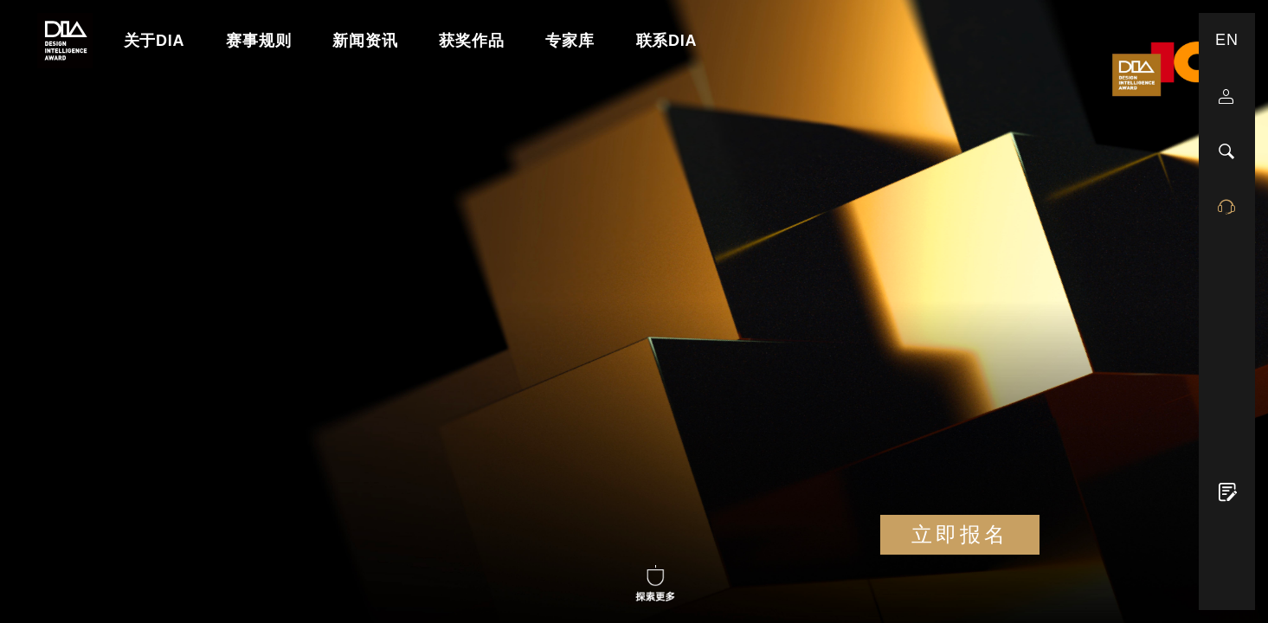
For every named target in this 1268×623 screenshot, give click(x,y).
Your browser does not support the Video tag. (634, 311)
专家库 (569, 40)
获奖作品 (471, 40)
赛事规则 (258, 40)
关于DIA (154, 40)
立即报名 (959, 534)
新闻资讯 (364, 40)
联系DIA (667, 40)
